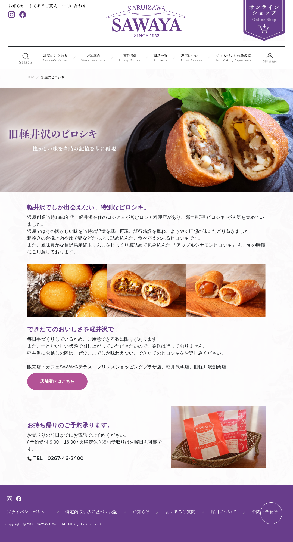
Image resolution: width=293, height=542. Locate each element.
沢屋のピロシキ (52, 77)
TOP (30, 77)
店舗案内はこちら (57, 381)
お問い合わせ (74, 5)
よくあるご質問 (43, 5)
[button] (25, 58)
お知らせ (16, 5)
